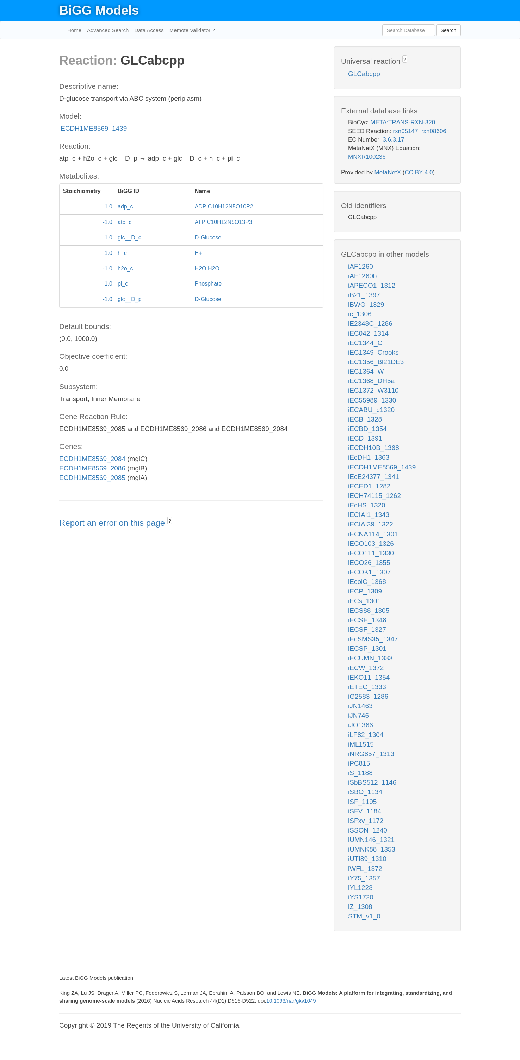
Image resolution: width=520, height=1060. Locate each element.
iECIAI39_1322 (370, 524)
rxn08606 (433, 131)
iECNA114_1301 (373, 534)
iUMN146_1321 (371, 839)
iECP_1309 (365, 591)
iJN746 (358, 715)
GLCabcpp (364, 73)
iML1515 (361, 744)
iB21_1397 (364, 295)
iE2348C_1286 (370, 323)
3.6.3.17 (393, 139)
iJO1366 (360, 725)
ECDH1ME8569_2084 (92, 458)
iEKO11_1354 (369, 677)
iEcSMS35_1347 (373, 639)
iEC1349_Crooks (373, 352)
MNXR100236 (367, 157)
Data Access (148, 30)
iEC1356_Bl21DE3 (376, 362)
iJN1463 (360, 706)
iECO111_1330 (371, 553)
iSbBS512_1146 (372, 782)
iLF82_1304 (365, 734)
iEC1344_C (365, 343)
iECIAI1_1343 (368, 514)
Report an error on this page (113, 523)
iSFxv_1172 (365, 820)
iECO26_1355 (369, 562)
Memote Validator (190, 30)
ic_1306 (360, 314)
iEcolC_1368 (367, 581)
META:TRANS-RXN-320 (402, 122)
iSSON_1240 (367, 830)
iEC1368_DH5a (371, 381)
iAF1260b (362, 276)
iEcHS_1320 (366, 505)
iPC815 (359, 763)
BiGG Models (99, 10)
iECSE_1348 (367, 620)
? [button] (169, 521)
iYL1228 (360, 887)
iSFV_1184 (364, 811)
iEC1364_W (366, 371)
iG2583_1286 (368, 696)
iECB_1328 (365, 419)
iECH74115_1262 (374, 495)
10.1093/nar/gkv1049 (291, 1001)
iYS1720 (360, 897)
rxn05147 (405, 131)
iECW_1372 (366, 668)
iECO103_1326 (371, 543)
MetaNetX (387, 172)
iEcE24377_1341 (373, 476)
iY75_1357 (364, 878)
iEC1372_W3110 (373, 390)
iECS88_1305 (368, 610)
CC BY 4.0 (418, 172)
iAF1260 (360, 266)
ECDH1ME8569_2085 (92, 477)
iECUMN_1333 (370, 658)
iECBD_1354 (367, 428)
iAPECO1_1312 (371, 285)
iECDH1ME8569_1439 (93, 128)
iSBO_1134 (365, 792)
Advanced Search (108, 30)
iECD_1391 (365, 438)
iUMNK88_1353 (371, 849)
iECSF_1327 (367, 629)
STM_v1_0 (364, 916)
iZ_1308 (360, 906)
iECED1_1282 (369, 486)
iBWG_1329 (366, 304)
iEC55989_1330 (372, 400)
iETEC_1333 (367, 687)
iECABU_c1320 (371, 409)
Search (448, 30)
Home (74, 30)
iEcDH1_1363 (368, 457)
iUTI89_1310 (367, 858)
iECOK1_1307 (369, 572)
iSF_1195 (362, 801)
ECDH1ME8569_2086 (92, 468)
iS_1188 (360, 773)
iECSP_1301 (367, 648)
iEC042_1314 (368, 333)
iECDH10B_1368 (373, 447)
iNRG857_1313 (371, 753)
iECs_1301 (364, 601)
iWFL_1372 (365, 868)
